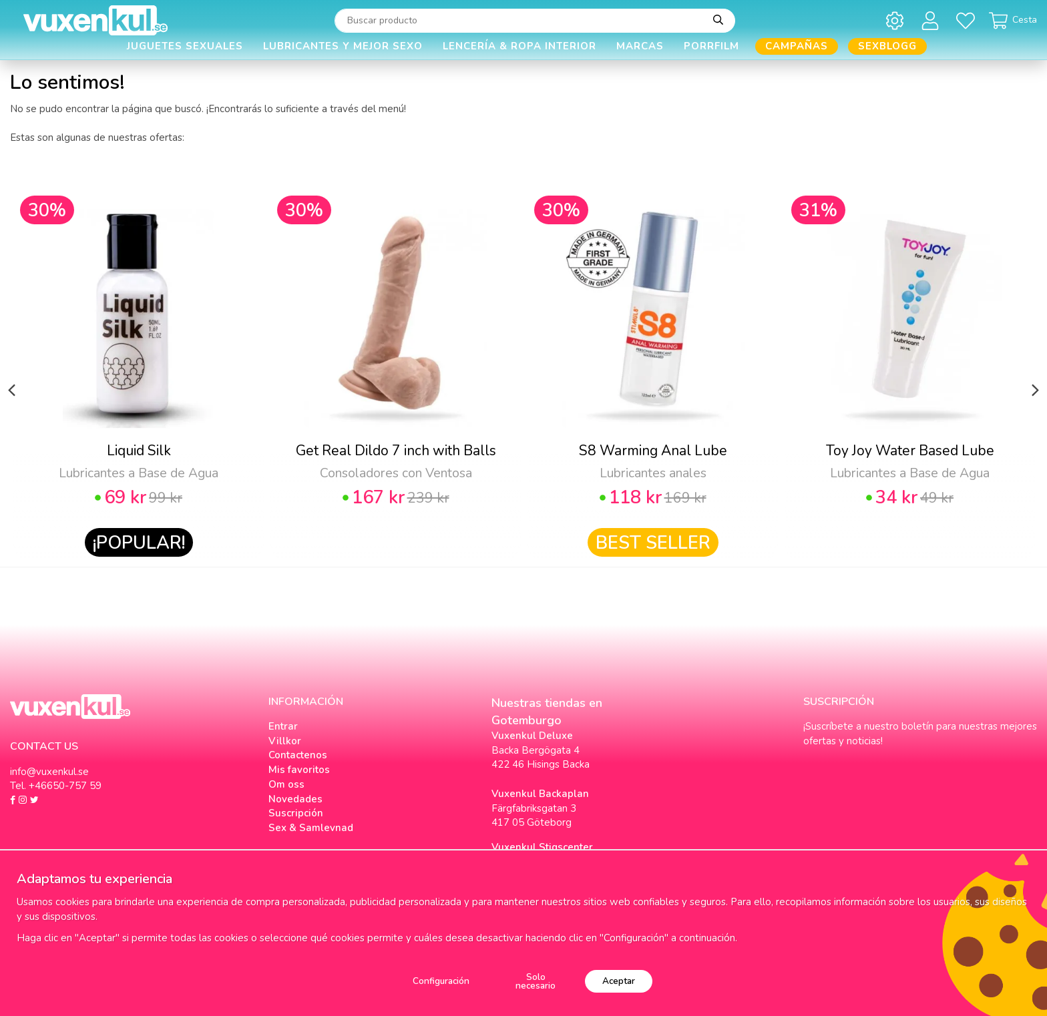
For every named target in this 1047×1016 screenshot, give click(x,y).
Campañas (796, 46)
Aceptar (618, 981)
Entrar (283, 726)
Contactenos (297, 755)
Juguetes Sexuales (185, 46)
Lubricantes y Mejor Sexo (343, 46)
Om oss (286, 784)
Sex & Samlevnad (310, 827)
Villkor (284, 741)
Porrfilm (711, 46)
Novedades (295, 799)
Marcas (640, 46)
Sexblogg (887, 46)
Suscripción (295, 813)
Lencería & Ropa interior (519, 46)
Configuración (441, 981)
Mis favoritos (299, 769)
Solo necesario (535, 982)
